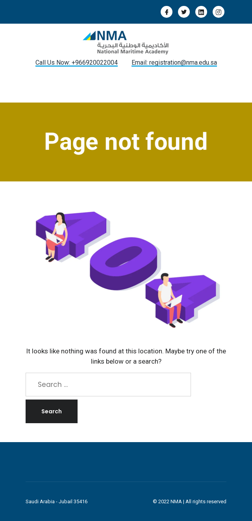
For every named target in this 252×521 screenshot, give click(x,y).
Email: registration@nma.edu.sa (174, 62)
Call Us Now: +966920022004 (76, 62)
